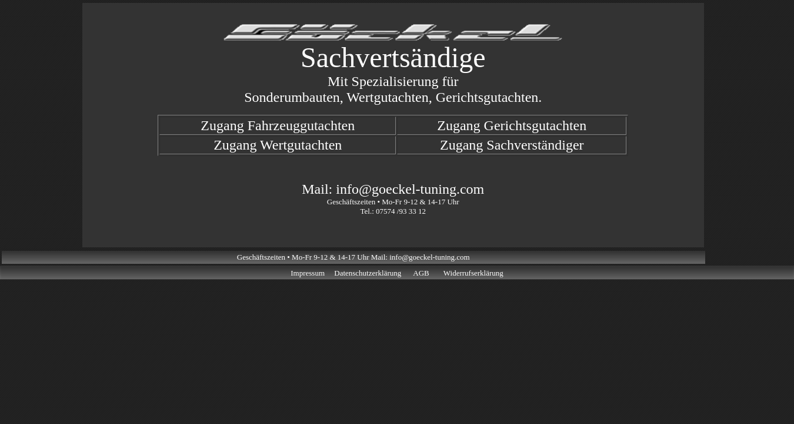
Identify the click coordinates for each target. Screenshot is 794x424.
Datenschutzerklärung (367, 273)
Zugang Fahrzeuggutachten (278, 125)
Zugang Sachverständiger (512, 145)
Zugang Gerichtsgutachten (511, 125)
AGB (421, 273)
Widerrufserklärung (473, 273)
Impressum (308, 273)
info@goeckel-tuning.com (410, 189)
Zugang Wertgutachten (277, 145)
